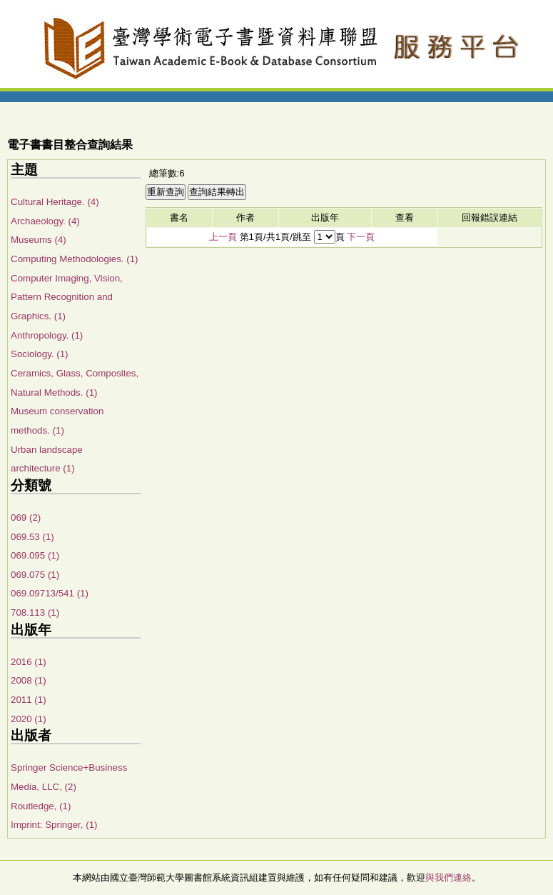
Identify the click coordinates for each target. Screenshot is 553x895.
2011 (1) (28, 699)
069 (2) (26, 517)
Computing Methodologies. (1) (74, 259)
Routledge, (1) (41, 806)
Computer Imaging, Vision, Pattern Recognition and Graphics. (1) (67, 297)
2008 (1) (28, 680)
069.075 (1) (35, 574)
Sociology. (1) (40, 354)
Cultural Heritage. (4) (55, 201)
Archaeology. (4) (45, 221)
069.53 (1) (32, 536)
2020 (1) (28, 719)
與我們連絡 (448, 877)
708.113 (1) (35, 612)
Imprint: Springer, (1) (54, 824)
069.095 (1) (35, 555)
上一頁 (223, 236)
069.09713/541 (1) (49, 593)
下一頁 (361, 236)
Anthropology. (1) (47, 335)
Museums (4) (38, 239)
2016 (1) (28, 661)
